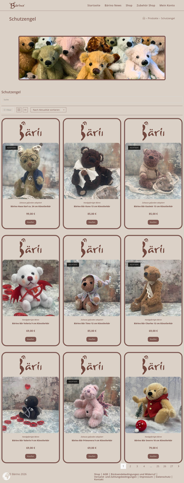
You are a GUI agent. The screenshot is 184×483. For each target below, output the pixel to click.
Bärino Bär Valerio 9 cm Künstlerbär (30, 440)
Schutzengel (168, 18)
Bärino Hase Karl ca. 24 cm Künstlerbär (31, 206)
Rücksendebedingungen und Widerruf (133, 474)
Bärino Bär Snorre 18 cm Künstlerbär (153, 440)
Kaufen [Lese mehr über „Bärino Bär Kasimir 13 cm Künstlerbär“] (153, 222)
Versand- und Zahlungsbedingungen (115, 476)
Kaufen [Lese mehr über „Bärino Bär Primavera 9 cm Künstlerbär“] (92, 456)
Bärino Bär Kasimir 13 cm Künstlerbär (153, 206)
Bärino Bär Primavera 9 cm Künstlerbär (92, 440)
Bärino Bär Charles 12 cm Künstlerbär (153, 323)
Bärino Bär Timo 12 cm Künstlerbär (92, 323)
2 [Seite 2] (130, 466)
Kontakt (98, 479)
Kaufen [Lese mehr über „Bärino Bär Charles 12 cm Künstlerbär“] (153, 339)
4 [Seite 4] (144, 466)
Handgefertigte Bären (92, 203)
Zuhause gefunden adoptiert (31, 203)
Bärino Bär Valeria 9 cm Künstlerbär (30, 323)
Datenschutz (163, 476)
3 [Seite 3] (137, 466)
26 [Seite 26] (164, 466)
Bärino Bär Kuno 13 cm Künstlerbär (92, 206)
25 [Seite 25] (157, 466)
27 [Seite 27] (171, 466)
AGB (105, 474)
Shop (97, 474)
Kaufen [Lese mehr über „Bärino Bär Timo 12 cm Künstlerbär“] (92, 339)
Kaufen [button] (92, 222)
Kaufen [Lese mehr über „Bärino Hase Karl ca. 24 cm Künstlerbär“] (30, 222)
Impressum (146, 476)
